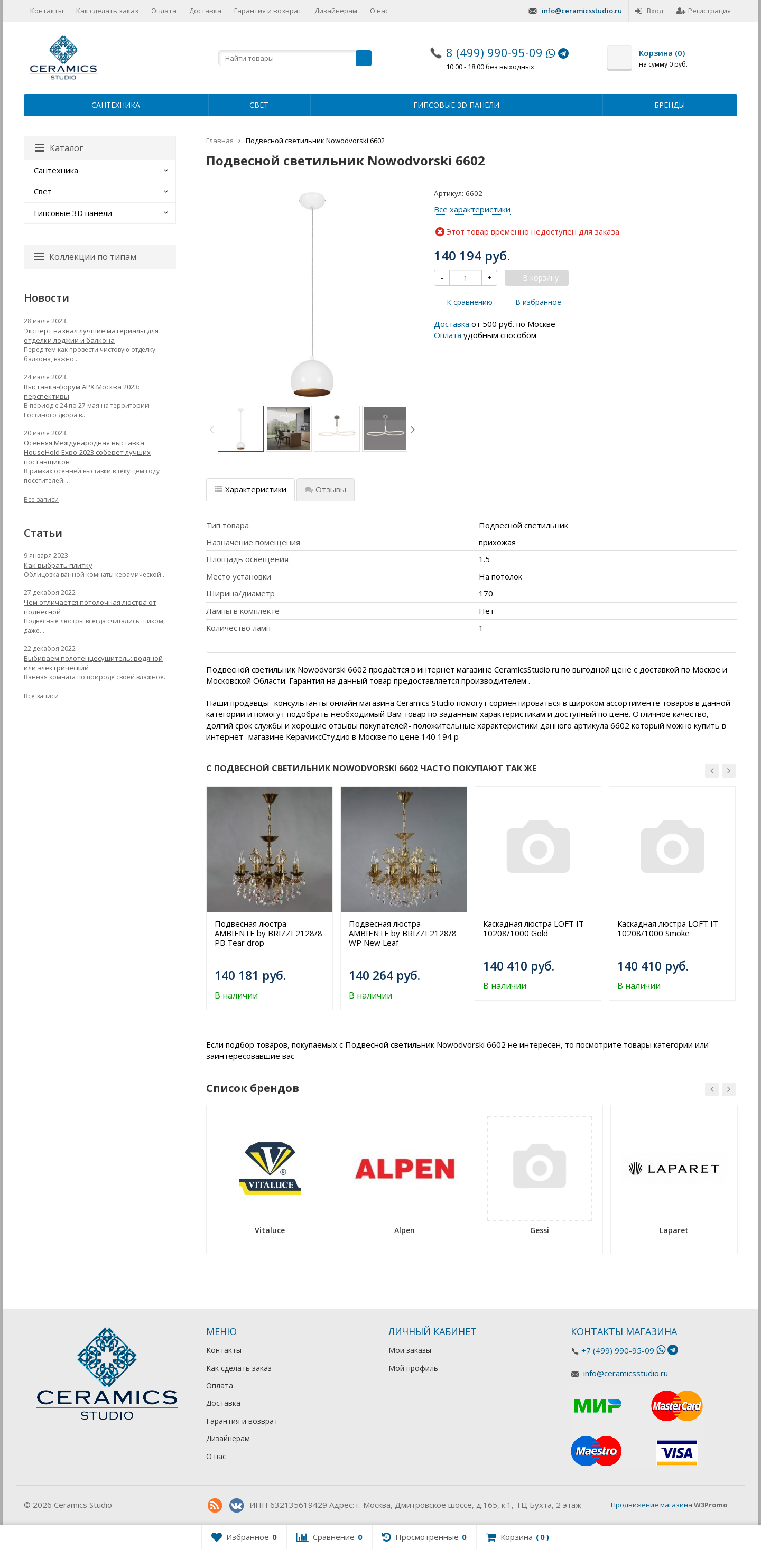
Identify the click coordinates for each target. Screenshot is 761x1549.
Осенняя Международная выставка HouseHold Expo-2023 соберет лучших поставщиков (87, 452)
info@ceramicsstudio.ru (582, 10)
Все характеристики (472, 209)
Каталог (59, 148)
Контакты (46, 10)
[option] (241, 429)
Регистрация (703, 10)
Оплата (164, 10)
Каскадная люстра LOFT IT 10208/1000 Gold (533, 928)
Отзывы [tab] (325, 489)
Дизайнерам (335, 10)
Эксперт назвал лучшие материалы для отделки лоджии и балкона (91, 335)
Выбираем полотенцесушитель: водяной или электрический (93, 663)
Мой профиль (413, 1368)
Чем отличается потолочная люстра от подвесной (90, 607)
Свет (258, 105)
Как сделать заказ (107, 10)
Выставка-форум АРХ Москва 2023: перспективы (82, 391)
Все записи (41, 499)
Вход (649, 10)
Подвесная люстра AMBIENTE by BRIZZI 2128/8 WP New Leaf (403, 933)
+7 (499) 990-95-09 (617, 1350)
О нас (379, 10)
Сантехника (115, 105)
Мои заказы (409, 1350)
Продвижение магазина (651, 1504)
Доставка (205, 10)
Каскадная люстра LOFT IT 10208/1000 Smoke (667, 928)
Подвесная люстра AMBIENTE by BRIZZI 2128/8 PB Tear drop (268, 933)
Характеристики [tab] (250, 489)
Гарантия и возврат (268, 10)
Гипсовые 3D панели (456, 105)
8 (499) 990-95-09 (494, 52)
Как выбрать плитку (58, 565)
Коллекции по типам (85, 257)
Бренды (669, 105)
